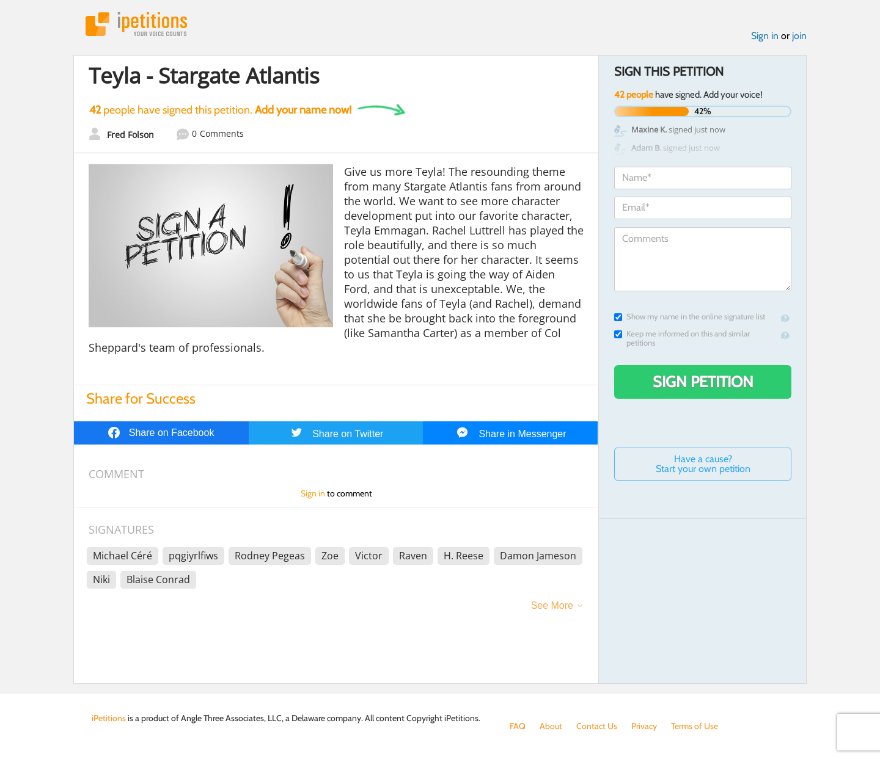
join (799, 36)
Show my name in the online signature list (689, 316)
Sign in (765, 36)
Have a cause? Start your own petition (703, 463)
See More (552, 605)
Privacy (644, 726)
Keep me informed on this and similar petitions (682, 338)
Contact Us (596, 726)
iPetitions (136, 24)
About (551, 726)
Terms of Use (694, 726)
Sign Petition (703, 381)
